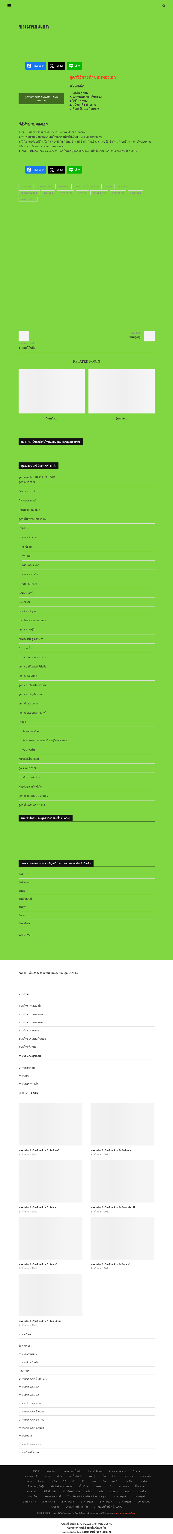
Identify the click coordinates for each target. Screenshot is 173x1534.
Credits (55, 1506)
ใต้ (64, 1481)
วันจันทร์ (23, 874)
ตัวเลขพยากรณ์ (27, 500)
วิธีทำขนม (48, 193)
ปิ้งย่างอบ (140, 1486)
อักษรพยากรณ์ (27, 491)
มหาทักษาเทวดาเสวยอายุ (33, 620)
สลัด (100, 1491)
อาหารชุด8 (124, 1501)
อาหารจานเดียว (28, 1354)
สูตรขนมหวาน (99, 193)
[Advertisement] (87, 43)
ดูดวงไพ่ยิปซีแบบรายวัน (32, 518)
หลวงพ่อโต (28, 749)
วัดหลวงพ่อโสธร (31, 731)
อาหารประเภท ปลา (30, 1444)
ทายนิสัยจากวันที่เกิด (30, 786)
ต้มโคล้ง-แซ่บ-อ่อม (62, 1486)
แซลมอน (32, 1491)
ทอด (93, 1481)
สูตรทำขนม (135, 193)
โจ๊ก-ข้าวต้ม (25, 1346)
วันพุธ (22, 890)
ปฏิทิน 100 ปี (26, 592)
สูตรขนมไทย (118, 193)
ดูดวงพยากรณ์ (27, 481)
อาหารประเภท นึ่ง (29, 1394)
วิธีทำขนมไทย (65, 193)
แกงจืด (128, 1481)
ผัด (104, 1481)
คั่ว (74, 1481)
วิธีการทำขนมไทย (29, 193)
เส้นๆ (89, 1491)
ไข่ (113, 1476)
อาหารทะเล (25, 1435)
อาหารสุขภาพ (27, 1067)
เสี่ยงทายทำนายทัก (29, 509)
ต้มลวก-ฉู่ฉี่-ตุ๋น (36, 1486)
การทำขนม (26, 186)
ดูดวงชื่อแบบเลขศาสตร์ (32, 712)
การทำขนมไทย (45, 186)
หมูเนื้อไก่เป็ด (75, 1476)
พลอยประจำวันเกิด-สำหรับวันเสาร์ (110, 1264)
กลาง (29, 1481)
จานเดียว (33, 1496)
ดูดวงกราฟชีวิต (27, 629)
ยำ (111, 1486)
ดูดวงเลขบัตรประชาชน (32, 685)
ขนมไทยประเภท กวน (31, 1014)
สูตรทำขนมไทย (28, 199)
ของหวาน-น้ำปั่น (72, 1471)
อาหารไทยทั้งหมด (29, 1452)
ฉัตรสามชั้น (25, 648)
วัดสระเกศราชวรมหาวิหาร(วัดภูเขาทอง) (45, 740)
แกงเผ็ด (143, 1481)
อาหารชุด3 (29, 1501)
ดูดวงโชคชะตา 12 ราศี (32, 804)
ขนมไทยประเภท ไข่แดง (32, 1038)
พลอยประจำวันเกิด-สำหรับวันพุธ (37, 1207)
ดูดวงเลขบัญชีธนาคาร (32, 694)
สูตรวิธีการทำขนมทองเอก (93, 77)
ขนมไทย (95, 186)
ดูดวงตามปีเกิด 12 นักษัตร (33, 795)
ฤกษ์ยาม (27, 546)
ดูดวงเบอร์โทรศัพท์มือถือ (32, 666)
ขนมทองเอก (63, 186)
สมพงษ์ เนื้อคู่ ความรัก (31, 638)
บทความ (23, 528)
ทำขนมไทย (124, 186)
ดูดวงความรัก (30, 574)
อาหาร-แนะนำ (30, 1476)
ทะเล (48, 1476)
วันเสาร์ (23, 915)
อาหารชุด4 (48, 1501)
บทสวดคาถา (29, 583)
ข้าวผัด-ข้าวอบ (71, 1491)
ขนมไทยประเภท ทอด (31, 1022)
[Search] (164, 5)
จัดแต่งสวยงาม (117, 1471)
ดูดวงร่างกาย (29, 537)
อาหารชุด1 (119, 1496)
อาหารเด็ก (145, 1476)
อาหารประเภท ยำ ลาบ (31, 1419)
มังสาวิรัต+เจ (95, 1471)
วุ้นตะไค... (51, 418)
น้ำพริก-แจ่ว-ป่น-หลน (91, 1486)
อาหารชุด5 (67, 1501)
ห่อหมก (114, 1491)
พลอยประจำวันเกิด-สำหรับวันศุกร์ (38, 1264)
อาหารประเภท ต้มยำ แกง (33, 1378)
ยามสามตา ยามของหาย (32, 657)
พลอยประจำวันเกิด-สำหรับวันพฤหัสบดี (113, 1207)
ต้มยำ (115, 1481)
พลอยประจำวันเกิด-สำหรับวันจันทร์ (39, 1150)
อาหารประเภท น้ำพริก (31, 1427)
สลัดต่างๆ (24, 1370)
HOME (36, 1471)
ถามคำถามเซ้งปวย (29, 777)
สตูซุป (127, 1491)
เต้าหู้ (92, 1476)
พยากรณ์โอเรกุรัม (29, 758)
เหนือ (54, 1481)
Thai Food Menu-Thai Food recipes (87, 1496)
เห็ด (103, 1476)
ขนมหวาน (80, 186)
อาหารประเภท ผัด (29, 1386)
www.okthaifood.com (126, 1512)
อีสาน (41, 1481)
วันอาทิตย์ (24, 923)
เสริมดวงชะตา (30, 565)
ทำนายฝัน (24, 602)
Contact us (144, 1501)
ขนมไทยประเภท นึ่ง (30, 1005)
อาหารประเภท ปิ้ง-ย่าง (31, 1411)
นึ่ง (83, 1481)
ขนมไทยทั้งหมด (28, 1046)
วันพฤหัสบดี (25, 898)
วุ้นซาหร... (121, 418)
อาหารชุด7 (105, 1501)
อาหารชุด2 (139, 1496)
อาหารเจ (24, 1075)
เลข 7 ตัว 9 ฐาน (28, 611)
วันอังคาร (24, 882)
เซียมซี (22, 721)
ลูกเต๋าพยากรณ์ (27, 768)
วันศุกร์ (23, 907)
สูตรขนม (82, 193)
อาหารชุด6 (86, 1501)
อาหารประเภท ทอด (30, 1403)
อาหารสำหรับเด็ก (28, 1083)
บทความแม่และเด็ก (77, 1506)
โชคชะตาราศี (53, 1496)
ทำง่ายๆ (136, 1471)
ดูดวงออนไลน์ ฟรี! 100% (108, 1506)
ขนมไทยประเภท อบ (30, 1030)
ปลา (59, 1476)
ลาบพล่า (124, 1486)
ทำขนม (109, 186)
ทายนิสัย (27, 555)
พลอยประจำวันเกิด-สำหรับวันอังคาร (111, 1150)
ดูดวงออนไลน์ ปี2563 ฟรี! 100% (37, 477)
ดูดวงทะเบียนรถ (28, 675)
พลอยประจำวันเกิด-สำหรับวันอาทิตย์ (40, 1321)
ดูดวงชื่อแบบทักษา (29, 703)
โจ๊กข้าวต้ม (50, 1491)
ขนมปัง (141, 1491)
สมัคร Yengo (27, 935)
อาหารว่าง (127, 1476)
